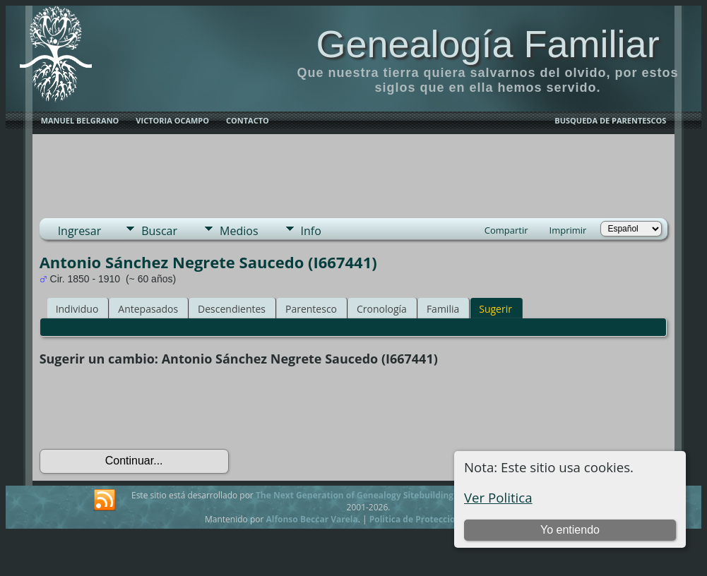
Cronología (382, 309)
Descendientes (232, 309)
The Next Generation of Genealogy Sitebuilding (354, 495)
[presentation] (147, 408)
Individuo (77, 309)
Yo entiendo (570, 530)
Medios (239, 231)
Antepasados (148, 309)
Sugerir (495, 309)
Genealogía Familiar (487, 44)
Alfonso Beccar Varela (311, 519)
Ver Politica (498, 497)
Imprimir (568, 230)
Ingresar (80, 231)
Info (311, 231)
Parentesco (311, 309)
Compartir (506, 230)
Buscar (159, 231)
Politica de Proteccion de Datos (434, 519)
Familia (443, 309)
